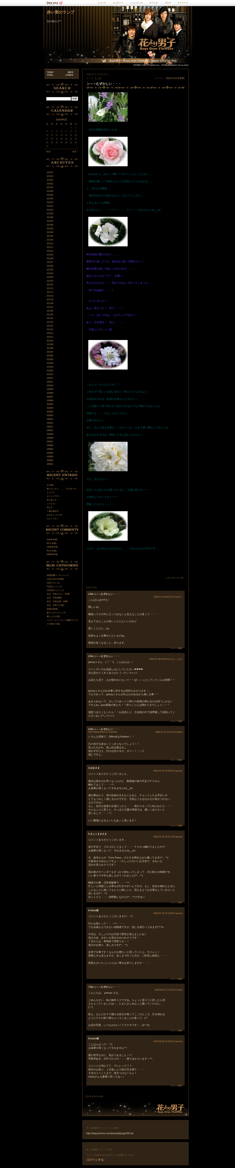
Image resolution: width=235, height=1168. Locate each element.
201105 (50, 314)
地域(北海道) (52, 609)
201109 (50, 299)
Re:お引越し (52, 543)
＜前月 (48, 152)
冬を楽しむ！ (53, 500)
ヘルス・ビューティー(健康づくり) (62, 620)
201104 (50, 318)
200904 (50, 408)
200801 (50, 464)
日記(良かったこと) (55, 590)
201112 (50, 288)
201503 (50, 176)
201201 (50, 285)
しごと (98, 78)
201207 (50, 262)
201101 (50, 329)
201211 (50, 247)
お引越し (51, 485)
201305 (50, 228)
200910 (50, 385)
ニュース (102, 3)
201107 (50, 307)
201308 (50, 217)
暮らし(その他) (53, 616)
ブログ (168, 3)
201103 (50, 322)
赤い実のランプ (60, 12)
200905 (50, 404)
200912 (50, 378)
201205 (50, 270)
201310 (50, 210)
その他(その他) (53, 624)
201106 (50, 311)
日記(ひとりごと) (54, 586)
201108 (50, 303)
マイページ (183, 3)
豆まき (50, 507)
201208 (50, 258)
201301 (50, 240)
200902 (50, 415)
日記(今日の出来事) (175, 78)
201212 (50, 243)
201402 (50, 202)
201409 (50, 191)
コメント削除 (176, 648)
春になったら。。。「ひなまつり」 (62, 489)
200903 (50, 412)
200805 (50, 449)
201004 (50, 363)
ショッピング (136, 3)
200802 (50, 460)
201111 (50, 292)
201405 (50, 199)
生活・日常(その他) (55, 605)
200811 (50, 427)
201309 (50, 214)
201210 (50, 251)
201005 (50, 359)
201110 (50, 296)
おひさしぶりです (55, 515)
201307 (50, 221)
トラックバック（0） (175, 578)
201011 (50, 337)
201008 (50, 348)
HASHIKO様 (52, 547)
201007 (50, 352)
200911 (50, 382)
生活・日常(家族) (54, 598)
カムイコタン (53, 518)
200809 (50, 434)
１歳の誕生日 (53, 511)
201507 (50, 172)
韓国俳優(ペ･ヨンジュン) (58, 575)
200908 (50, 393)
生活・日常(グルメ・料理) (58, 594)
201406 (50, 195)
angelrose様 (52, 539)
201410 (50, 187)
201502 (50, 180)
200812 (50, 423)
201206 (50, 266)
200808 (50, 438)
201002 (50, 371)
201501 (50, 184)
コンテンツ (118, 3)
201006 (50, 356)
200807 (50, 442)
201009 (50, 344)
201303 (50, 236)
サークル (153, 3)
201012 (50, 333)
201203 (50, 277)
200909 (50, 389)
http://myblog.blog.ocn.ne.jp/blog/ (102, 732)
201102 (50, 326)
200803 (50, 457)
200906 (50, 400)
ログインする (95, 1159)
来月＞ (75, 152)
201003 (50, 367)
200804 (50, 453)
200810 (50, 430)
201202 (50, 281)
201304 (50, 232)
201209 (50, 255)
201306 (50, 225)
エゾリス (51, 492)
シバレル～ (52, 504)
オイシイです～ (54, 496)
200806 (50, 445)
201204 (50, 273)
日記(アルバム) (53, 583)
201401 (50, 206)
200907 (50, 397)
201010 (50, 341)
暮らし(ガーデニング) (56, 613)
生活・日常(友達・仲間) (57, 601)
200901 (50, 419)
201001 (50, 374)
